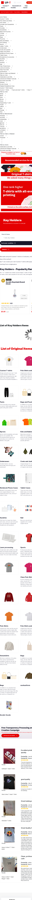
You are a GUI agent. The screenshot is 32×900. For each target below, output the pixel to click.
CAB (2, 121)
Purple (2, 104)
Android (3, 62)
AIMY (2, 132)
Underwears (4, 48)
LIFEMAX (3, 130)
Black (2, 95)
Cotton (2, 136)
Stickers (3, 82)
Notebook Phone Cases (7, 53)
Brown (2, 99)
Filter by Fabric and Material (8, 73)
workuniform (4, 71)
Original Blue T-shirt (6, 103)
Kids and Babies (5, 40)
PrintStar (3, 115)
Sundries (3, 59)
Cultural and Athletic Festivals (9, 79)
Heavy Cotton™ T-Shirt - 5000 (8, 848)
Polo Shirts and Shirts (6, 21)
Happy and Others (6, 51)
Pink (2, 112)
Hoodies (3, 28)
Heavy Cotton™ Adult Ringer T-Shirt (7, 877)
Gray (2, 97)
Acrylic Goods (4, 84)
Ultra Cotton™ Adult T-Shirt (9, 794)
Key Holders (17, 12)
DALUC (3, 124)
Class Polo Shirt (5, 69)
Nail (2, 64)
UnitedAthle (4, 119)
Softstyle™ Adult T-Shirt (8, 768)
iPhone (2, 60)
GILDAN (3, 117)
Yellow (2, 106)
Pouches (3, 39)
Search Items (6, 234)
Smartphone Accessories (8, 57)
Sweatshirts (4, 30)
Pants (2, 26)
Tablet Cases (4, 55)
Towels (3, 33)
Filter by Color (4, 75)
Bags (2, 37)
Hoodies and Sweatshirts (7, 24)
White (2, 94)
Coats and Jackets (6, 50)
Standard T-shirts (6, 820)
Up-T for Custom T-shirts (7, 12)
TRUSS (3, 126)
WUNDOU (3, 128)
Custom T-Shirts (5, 90)
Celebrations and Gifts (7, 77)
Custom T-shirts (5, 19)
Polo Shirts (4, 22)
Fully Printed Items (6, 66)
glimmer (3, 123)
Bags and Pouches (6, 31)
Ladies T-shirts (5, 46)
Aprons (3, 35)
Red (2, 108)
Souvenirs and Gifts (6, 80)
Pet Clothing (4, 42)
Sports (2, 44)
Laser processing (5, 68)
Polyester (3, 137)
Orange (3, 110)
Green (2, 101)
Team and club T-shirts (19, 90)
